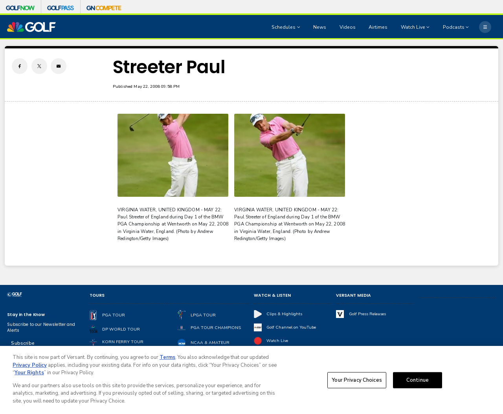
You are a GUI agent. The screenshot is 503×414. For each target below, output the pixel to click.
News (319, 27)
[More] (485, 27)
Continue (417, 381)
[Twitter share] (39, 66)
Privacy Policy (30, 367)
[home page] (31, 27)
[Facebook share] (20, 66)
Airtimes (378, 27)
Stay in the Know (26, 315)
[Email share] (58, 66)
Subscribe (22, 343)
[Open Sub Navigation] (299, 27)
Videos (348, 27)
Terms (167, 359)
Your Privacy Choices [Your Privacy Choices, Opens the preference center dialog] (357, 381)
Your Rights (29, 374)
